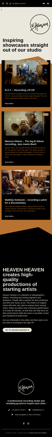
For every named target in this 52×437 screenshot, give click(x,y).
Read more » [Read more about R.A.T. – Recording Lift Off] (9, 103)
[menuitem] (44, 3)
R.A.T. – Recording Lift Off (20, 90)
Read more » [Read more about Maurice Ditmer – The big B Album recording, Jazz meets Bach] (9, 162)
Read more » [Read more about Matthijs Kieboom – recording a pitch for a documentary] (9, 216)
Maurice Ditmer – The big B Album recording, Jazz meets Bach (24, 142)
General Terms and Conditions (38, 433)
